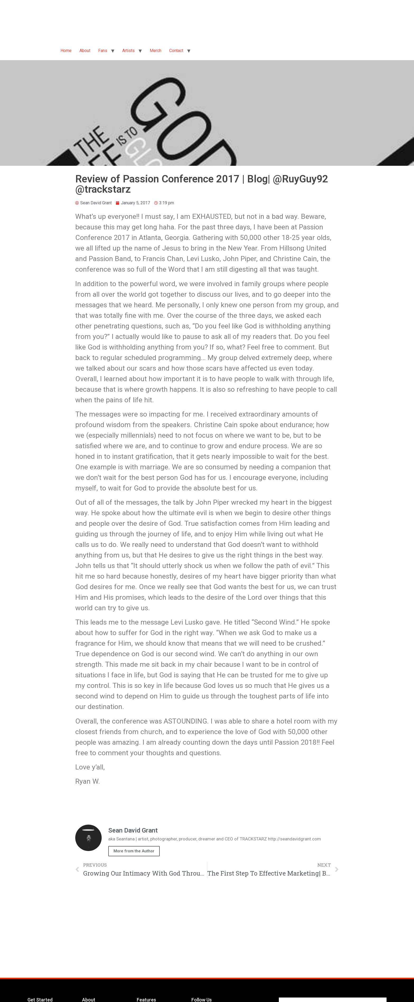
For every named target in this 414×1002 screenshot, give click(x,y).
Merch (155, 50)
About (84, 50)
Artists (128, 50)
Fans (102, 50)
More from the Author (134, 851)
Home (66, 50)
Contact (176, 50)
